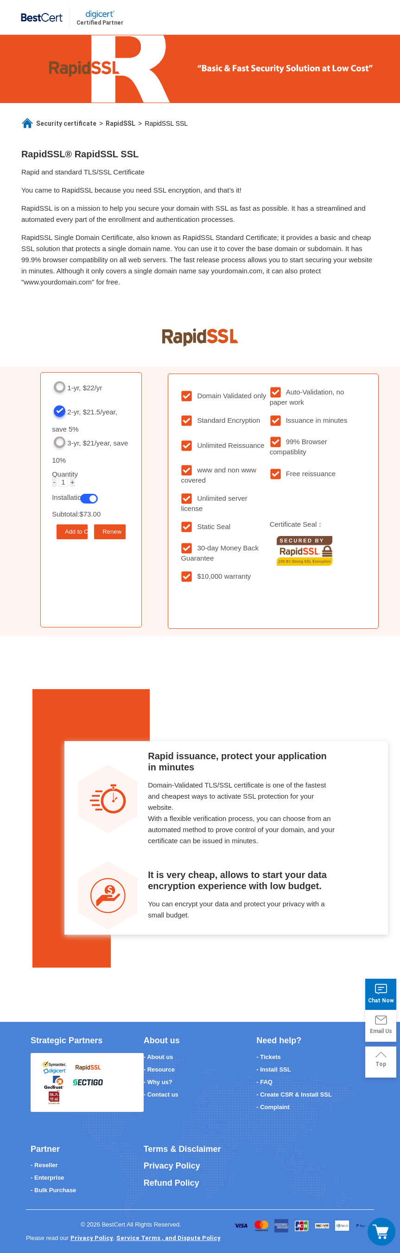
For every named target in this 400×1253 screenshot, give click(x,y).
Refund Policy (171, 1183)
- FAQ (264, 1082)
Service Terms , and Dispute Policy (168, 1238)
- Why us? (158, 1082)
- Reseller (44, 1165)
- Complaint (273, 1107)
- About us (158, 1056)
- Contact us (161, 1094)
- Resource (159, 1069)
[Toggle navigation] (381, 1232)
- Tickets (268, 1056)
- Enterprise (47, 1177)
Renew (111, 531)
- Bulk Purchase (53, 1190)
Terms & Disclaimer (182, 1149)
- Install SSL (273, 1069)
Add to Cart (76, 531)
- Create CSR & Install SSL (294, 1094)
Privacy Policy (172, 1165)
